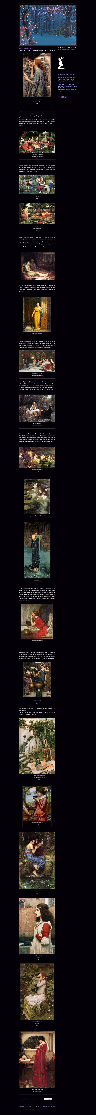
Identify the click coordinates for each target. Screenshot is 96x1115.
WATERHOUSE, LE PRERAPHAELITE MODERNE (37, 51)
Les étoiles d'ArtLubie (48, 10)
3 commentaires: (39, 1099)
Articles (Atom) (31, 1110)
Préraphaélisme (28, 1101)
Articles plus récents (25, 1107)
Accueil (37, 1107)
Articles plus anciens (49, 1107)
